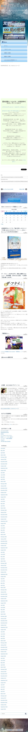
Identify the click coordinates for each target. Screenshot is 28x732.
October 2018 (3, 651)
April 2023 (3, 532)
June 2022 (3, 554)
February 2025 (4, 483)
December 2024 (4, 488)
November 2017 (4, 676)
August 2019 (3, 629)
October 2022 (3, 545)
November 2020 (4, 596)
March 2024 (3, 508)
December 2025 (4, 461)
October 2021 (3, 572)
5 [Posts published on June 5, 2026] (21, 213)
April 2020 (3, 611)
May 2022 (3, 556)
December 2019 (4, 620)
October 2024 (3, 492)
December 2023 (4, 514)
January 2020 (3, 618)
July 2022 (3, 552)
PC (19, 730)
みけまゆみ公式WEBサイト (10, 60)
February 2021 (4, 589)
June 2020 (3, 607)
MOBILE (9, 730)
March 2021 (3, 587)
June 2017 (3, 687)
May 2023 (3, 530)
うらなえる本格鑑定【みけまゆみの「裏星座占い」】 (11, 351)
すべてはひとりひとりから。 (7, 435)
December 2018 (4, 647)
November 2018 (4, 649)
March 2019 (3, 640)
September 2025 (4, 468)
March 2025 (3, 481)
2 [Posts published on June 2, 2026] (10, 213)
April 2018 (3, 664)
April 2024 (3, 505)
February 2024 (4, 510)
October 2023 (3, 519)
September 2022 (4, 547)
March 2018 (3, 667)
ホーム (5, 45)
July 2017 (3, 684)
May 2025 (3, 477)
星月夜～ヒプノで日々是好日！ (7, 437)
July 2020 (3, 605)
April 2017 (3, 691)
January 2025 (3, 485)
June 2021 (3, 581)
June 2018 (3, 660)
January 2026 (3, 459)
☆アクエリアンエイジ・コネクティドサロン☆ (14, 107)
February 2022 (4, 563)
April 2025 (3, 479)
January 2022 (3, 565)
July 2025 (3, 472)
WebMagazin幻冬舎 (5, 432)
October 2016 (3, 704)
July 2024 (3, 499)
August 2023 (3, 523)
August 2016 (3, 709)
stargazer (2, 440)
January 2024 (3, 512)
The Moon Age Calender (5, 441)
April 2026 (3, 452)
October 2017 (3, 678)
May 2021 (3, 583)
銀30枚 (2, 433)
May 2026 (3, 450)
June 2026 (3, 448)
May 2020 (3, 609)
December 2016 (4, 700)
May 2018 (3, 662)
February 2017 (4, 695)
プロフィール (7, 49)
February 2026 (4, 457)
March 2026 (3, 455)
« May (2, 224)
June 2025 (3, 474)
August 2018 (3, 656)
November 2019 (4, 622)
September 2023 (4, 521)
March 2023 (3, 534)
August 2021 (3, 576)
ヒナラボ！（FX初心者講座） (7, 438)
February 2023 (4, 536)
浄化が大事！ (22, 189)
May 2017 (3, 689)
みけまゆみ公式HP (4, 431)
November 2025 (4, 463)
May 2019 (3, 636)
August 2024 (3, 497)
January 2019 (3, 645)
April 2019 (3, 638)
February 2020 (4, 616)
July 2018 (3, 658)
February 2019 (4, 642)
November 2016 (4, 702)
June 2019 (3, 634)
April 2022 (3, 558)
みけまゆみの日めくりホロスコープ (9, 408)
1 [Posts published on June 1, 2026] (6, 213)
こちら (10, 424)
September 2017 (4, 680)
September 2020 (4, 600)
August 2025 (3, 470)
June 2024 (3, 501)
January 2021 (3, 592)
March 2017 (3, 693)
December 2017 (4, 673)
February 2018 (4, 669)
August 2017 (3, 682)
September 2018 (4, 653)
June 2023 (3, 527)
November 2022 (4, 543)
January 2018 (3, 671)
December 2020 (4, 594)
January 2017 (3, 698)
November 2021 (4, 569)
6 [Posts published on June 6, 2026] (25, 213)
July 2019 (3, 631)
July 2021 (3, 578)
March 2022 (3, 561)
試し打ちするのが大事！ (8, 189)
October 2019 (3, 625)
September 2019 (4, 627)
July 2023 (3, 525)
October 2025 (3, 466)
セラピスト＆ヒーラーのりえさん (10, 110)
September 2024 (4, 494)
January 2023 (3, 539)
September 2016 (4, 706)
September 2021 (4, 574)
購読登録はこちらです (14, 200)
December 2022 (4, 541)
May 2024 (3, 503)
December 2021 (4, 567)
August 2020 (3, 603)
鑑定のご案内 (7, 56)
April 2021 (3, 585)
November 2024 (4, 490)
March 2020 (3, 614)
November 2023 (4, 516)
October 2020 (3, 598)
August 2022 (3, 550)
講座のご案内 (7, 52)
